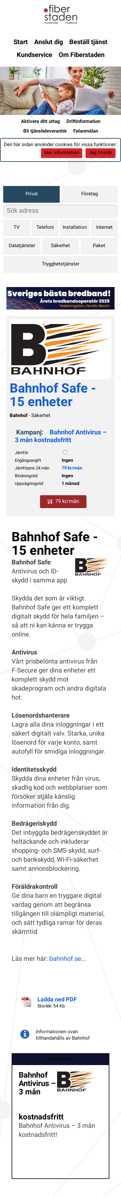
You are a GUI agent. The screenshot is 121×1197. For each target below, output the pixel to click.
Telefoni (45, 227)
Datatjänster (22, 246)
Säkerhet (60, 246)
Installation (75, 227)
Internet (104, 227)
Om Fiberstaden (82, 55)
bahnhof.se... (67, 959)
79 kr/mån (72, 468)
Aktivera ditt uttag (40, 121)
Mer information (61, 153)
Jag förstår (100, 153)
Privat (31, 194)
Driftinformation (83, 121)
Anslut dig (48, 42)
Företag (89, 194)
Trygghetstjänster (60, 264)
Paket (99, 246)
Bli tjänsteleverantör (45, 131)
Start (21, 42)
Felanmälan (85, 131)
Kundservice (34, 55)
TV (17, 227)
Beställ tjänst (88, 42)
